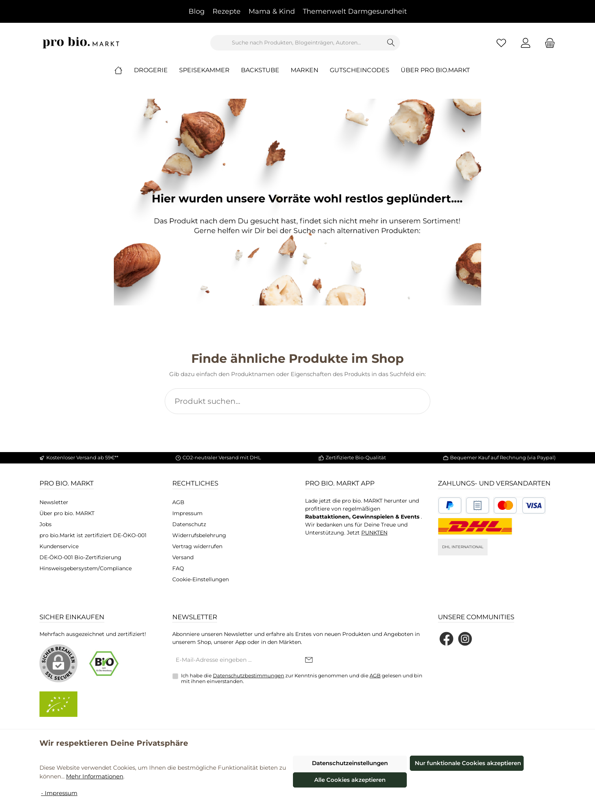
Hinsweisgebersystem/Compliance (85, 568)
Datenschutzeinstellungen (350, 763)
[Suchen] (391, 43)
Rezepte (226, 11)
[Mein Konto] (525, 43)
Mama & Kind (272, 11)
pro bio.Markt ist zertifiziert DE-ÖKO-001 (92, 535)
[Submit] (309, 660)
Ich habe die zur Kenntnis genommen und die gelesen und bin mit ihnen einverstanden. (301, 678)
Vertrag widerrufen (197, 546)
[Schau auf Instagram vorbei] (465, 638)
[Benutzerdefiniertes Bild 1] (450, 505)
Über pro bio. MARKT (66, 513)
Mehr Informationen (94, 776)
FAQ (178, 568)
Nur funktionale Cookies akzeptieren (468, 763)
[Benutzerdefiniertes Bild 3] (519, 505)
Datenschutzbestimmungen (248, 675)
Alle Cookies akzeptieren (350, 779)
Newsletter (53, 502)
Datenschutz (189, 524)
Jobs (45, 524)
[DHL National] (475, 526)
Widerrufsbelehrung (199, 535)
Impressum (187, 513)
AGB (178, 502)
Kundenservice (59, 546)
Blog (197, 11)
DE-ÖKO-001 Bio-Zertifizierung (80, 557)
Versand (183, 557)
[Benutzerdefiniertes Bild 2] (478, 505)
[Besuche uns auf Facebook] (446, 638)
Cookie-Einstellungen (200, 579)
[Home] (124, 70)
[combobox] (296, 43)
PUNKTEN (374, 532)
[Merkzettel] (501, 43)
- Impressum (59, 793)
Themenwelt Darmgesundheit (355, 11)
